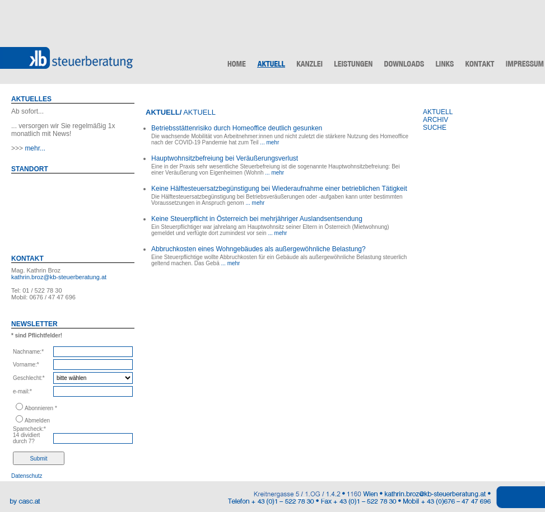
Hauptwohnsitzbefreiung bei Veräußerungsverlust (224, 158)
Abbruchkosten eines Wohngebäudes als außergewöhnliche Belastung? (258, 249)
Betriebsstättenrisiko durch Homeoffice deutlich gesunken (236, 128)
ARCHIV (435, 120)
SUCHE (434, 127)
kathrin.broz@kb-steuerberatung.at (58, 277)
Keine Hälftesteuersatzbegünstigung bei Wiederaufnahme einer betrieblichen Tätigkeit (279, 188)
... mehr (269, 142)
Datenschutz (27, 476)
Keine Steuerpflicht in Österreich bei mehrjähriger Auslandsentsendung (256, 219)
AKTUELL (438, 112)
